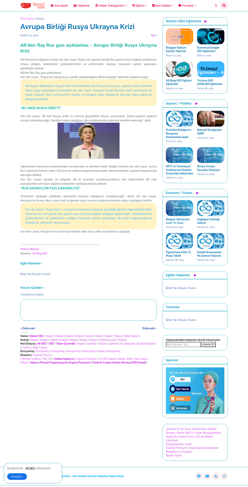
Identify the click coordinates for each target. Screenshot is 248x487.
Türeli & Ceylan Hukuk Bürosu (111, 362)
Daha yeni (28, 328)
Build (140, 343)
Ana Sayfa (26, 18)
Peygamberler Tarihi (179, 444)
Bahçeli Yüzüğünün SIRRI (209, 131)
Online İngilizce (64, 358)
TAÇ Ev (47, 358)
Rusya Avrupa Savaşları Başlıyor (208, 168)
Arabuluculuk (107, 339)
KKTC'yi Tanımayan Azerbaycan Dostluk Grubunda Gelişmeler (179, 170)
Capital (37, 355)
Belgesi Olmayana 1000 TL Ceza (177, 221)
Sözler (103, 343)
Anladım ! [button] (17, 476)
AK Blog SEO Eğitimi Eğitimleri (179, 82)
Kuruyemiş (42, 351)
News (118, 336)
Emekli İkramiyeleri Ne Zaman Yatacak (209, 254)
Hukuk (34, 339)
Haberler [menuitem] (81, 5)
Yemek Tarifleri (31, 358)
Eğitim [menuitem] (138, 5)
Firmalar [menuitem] (186, 5)
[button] (216, 5)
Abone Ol (208, 344)
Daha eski (148, 328)
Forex (47, 355)
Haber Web (125, 358)
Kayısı (101, 351)
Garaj (43, 347)
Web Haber (131, 336)
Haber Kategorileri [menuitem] (110, 5)
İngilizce (151, 343)
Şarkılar (91, 343)
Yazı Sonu (140, 358)
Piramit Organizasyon (53, 362)
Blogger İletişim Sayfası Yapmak (176, 49)
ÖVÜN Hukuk (107, 358)
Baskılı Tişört (174, 455)
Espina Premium (86, 358)
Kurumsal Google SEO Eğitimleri (208, 49)
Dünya (40, 18)
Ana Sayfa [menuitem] (59, 5)
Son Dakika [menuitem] (161, 5)
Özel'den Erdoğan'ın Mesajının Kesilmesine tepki (178, 133)
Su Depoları (127, 343)
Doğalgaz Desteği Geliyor (208, 221)
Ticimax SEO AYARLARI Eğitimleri (209, 82)
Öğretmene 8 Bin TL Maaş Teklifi (178, 254)
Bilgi (35, 347)
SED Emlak (139, 362)
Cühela (26, 347)
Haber (50, 336)
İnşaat (81, 343)
